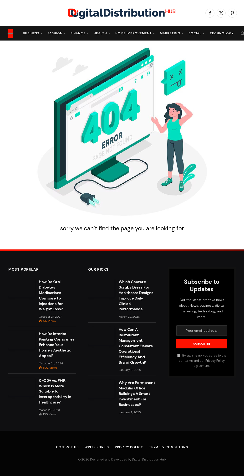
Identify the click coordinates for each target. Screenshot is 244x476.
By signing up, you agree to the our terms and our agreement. (201, 361)
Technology (222, 33)
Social (194, 33)
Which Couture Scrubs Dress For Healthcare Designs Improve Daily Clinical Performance (136, 295)
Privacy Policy (215, 361)
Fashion (55, 33)
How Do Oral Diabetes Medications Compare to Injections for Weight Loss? (51, 295)
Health (100, 33)
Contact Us (67, 447)
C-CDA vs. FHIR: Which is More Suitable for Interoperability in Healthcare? (55, 391)
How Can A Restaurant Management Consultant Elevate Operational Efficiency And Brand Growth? (136, 346)
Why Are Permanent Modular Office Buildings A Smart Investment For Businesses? (137, 393)
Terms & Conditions (168, 447)
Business (31, 33)
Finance (78, 33)
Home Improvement (133, 33)
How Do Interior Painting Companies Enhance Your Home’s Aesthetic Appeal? (57, 344)
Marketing (170, 33)
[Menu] (10, 33)
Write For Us (97, 447)
